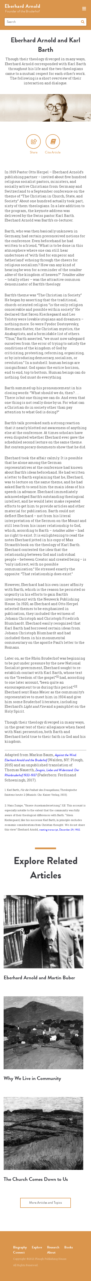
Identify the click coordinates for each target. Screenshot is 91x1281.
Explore (37, 1247)
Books (68, 1247)
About (51, 1252)
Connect (19, 1252)
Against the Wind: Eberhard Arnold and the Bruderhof (41, 757)
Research (53, 1247)
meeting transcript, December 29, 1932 (59, 830)
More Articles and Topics (45, 1202)
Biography (20, 1247)
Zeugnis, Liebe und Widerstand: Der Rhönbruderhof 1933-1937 (42, 773)
